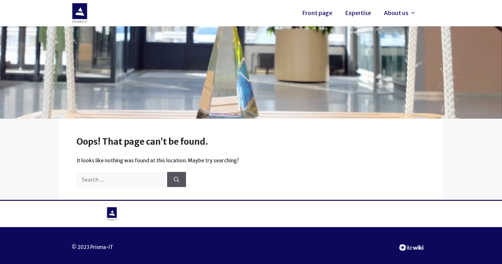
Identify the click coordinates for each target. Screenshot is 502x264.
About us (401, 13)
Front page (317, 13)
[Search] (176, 179)
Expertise (358, 13)
